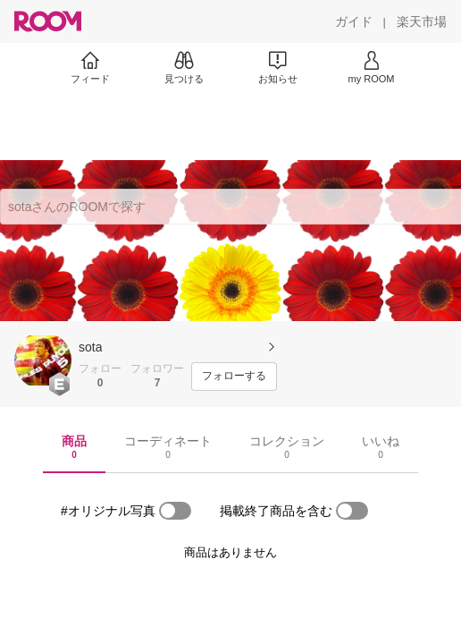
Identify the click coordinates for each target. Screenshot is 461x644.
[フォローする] (234, 376)
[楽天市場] (422, 21)
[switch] (175, 511)
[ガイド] (354, 21)
